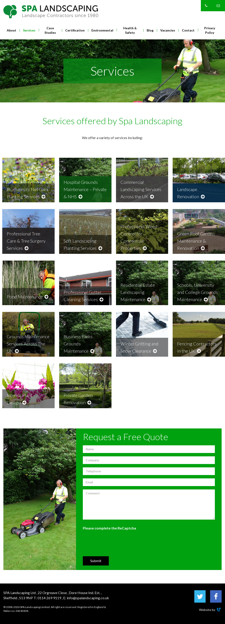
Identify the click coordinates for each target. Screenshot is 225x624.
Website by (210, 610)
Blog (150, 30)
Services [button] (29, 30)
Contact (188, 30)
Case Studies (50, 30)
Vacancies (167, 30)
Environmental (102, 30)
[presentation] (117, 543)
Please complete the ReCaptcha (109, 528)
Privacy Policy (209, 30)
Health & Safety (130, 30)
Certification (75, 30)
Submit (95, 561)
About (11, 30)
